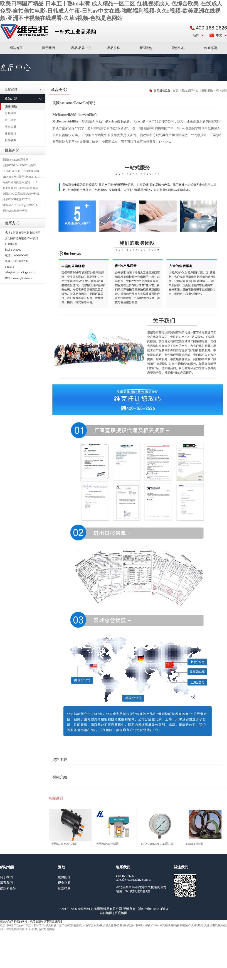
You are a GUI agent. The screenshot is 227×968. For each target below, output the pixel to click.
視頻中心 (178, 48)
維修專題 (210, 48)
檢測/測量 (10, 113)
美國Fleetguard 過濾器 (15, 159)
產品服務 (113, 48)
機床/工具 (10, 126)
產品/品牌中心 (81, 48)
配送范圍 (64, 888)
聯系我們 (6, 883)
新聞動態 (146, 48)
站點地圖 (106, 913)
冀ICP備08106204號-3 (153, 909)
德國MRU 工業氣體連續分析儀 (20, 193)
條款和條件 (8, 888)
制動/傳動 (10, 140)
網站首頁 (16, 48)
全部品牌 (23, 89)
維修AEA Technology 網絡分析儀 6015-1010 (28, 205)
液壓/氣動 (11, 106)
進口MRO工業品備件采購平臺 (49, 31)
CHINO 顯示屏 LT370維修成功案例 (23, 171)
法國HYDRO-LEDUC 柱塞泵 (19, 165)
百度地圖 (121, 913)
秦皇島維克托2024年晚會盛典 (20, 188)
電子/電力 (10, 120)
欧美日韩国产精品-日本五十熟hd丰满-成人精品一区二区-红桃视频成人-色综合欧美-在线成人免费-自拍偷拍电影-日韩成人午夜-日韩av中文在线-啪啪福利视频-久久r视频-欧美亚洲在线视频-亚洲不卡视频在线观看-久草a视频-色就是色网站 (111, 11)
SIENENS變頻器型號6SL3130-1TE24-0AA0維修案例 (33, 176)
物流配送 (64, 877)
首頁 (175, 90)
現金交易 (64, 883)
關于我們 (48, 48)
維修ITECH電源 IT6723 (16, 199)
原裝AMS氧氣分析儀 (14, 210)
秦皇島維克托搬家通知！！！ (20, 182)
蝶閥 (224, 90)
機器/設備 (10, 133)
